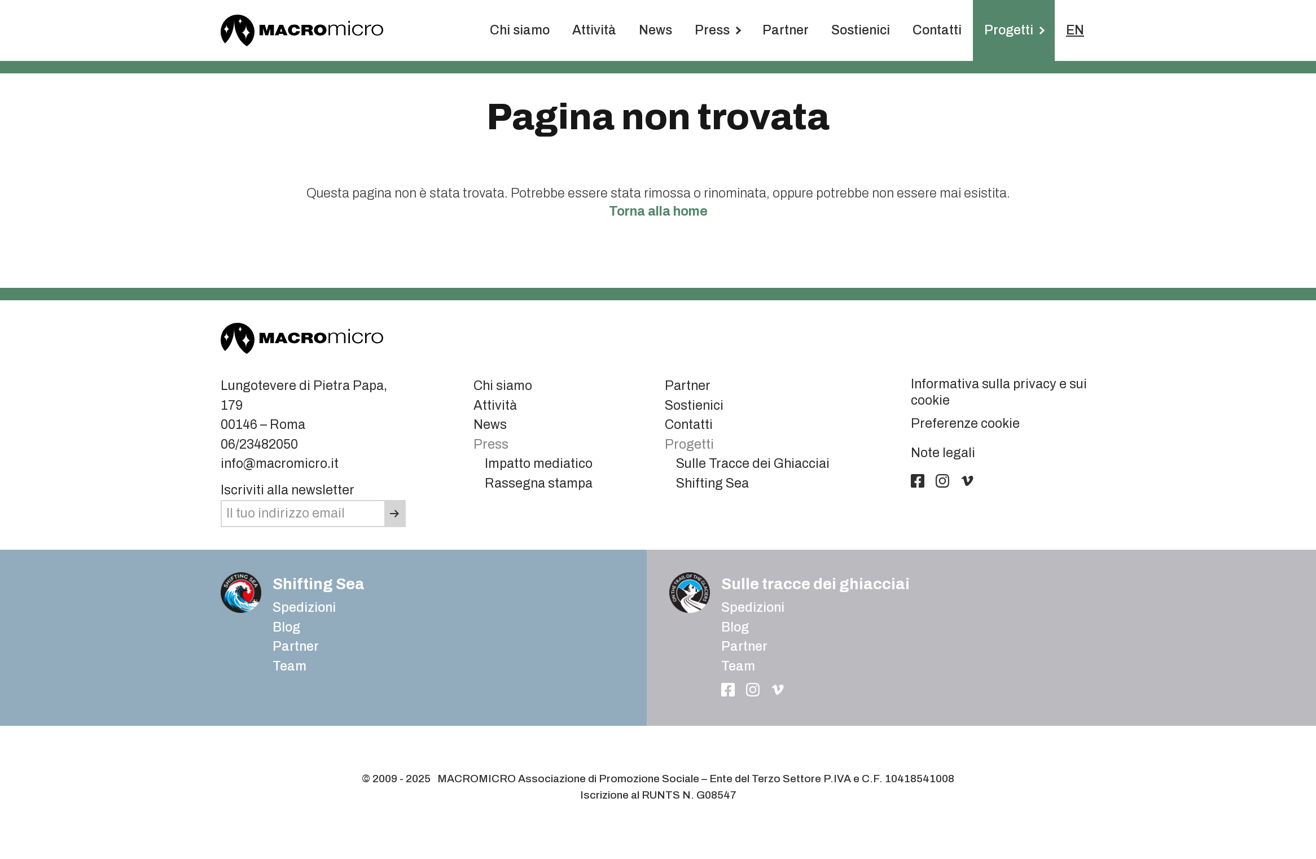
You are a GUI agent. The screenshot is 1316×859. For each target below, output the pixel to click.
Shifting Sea (712, 483)
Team (289, 666)
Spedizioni (304, 608)
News (655, 30)
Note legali (943, 453)
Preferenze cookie (965, 424)
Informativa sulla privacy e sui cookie (999, 392)
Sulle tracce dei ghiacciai (815, 584)
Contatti (937, 30)
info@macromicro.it (280, 464)
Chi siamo (520, 30)
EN (1075, 30)
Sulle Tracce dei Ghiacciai (753, 464)
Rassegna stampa (539, 483)
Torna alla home (658, 211)
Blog (735, 627)
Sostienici (860, 30)
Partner (785, 30)
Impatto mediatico (539, 464)
